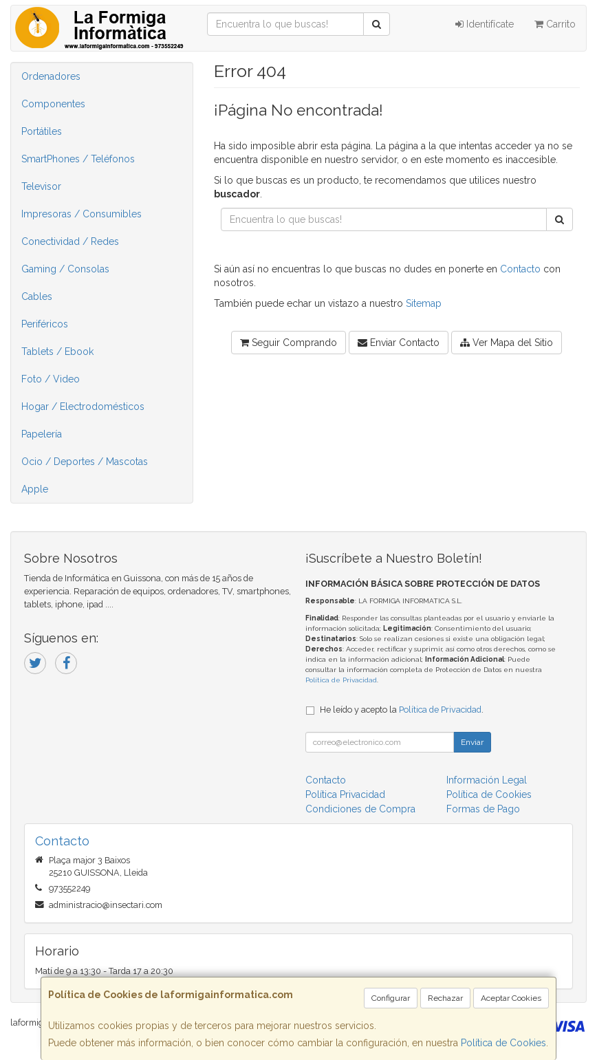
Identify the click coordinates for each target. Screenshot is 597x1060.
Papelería (41, 434)
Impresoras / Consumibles (81, 213)
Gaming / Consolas (65, 268)
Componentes (53, 103)
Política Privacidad (345, 794)
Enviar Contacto (398, 342)
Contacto (520, 268)
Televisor (41, 186)
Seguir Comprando (288, 342)
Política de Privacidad (341, 680)
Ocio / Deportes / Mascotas (84, 461)
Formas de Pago (483, 808)
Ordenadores (50, 76)
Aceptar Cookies (511, 998)
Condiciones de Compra (360, 808)
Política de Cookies (503, 1042)
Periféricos (44, 323)
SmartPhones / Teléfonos (78, 158)
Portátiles (41, 131)
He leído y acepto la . (402, 709)
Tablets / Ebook (57, 351)
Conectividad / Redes (70, 241)
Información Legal (486, 780)
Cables (36, 296)
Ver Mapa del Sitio (506, 342)
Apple (34, 489)
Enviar (472, 742)
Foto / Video (50, 379)
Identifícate (484, 24)
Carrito (555, 24)
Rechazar (445, 998)
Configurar (390, 998)
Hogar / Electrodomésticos (82, 406)
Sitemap (424, 303)
